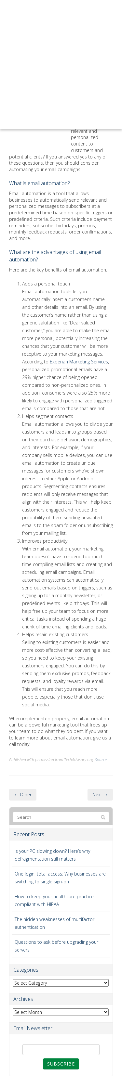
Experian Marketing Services (79, 362)
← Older (23, 794)
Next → (100, 794)
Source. (101, 759)
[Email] (61, 1049)
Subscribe (61, 1064)
